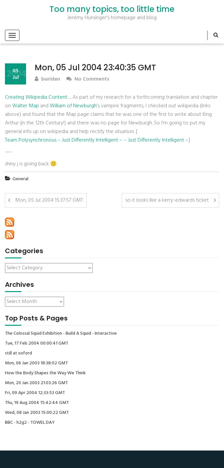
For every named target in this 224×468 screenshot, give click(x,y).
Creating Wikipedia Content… (38, 97)
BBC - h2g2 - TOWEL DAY (30, 422)
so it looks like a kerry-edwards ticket (167, 200)
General (20, 179)
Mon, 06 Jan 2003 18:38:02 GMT (36, 363)
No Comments (87, 79)
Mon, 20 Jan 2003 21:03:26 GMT (36, 383)
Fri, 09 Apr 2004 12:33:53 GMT (35, 393)
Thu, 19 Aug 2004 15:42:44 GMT (37, 403)
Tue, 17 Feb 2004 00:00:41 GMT (36, 343)
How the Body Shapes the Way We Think (45, 373)
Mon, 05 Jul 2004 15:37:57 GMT (49, 200)
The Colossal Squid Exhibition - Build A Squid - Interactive (61, 333)
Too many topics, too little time (112, 9)
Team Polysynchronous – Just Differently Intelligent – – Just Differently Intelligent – (96, 140)
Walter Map (25, 106)
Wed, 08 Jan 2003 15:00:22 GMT (37, 413)
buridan (47, 79)
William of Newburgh (73, 106)
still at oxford (18, 353)
